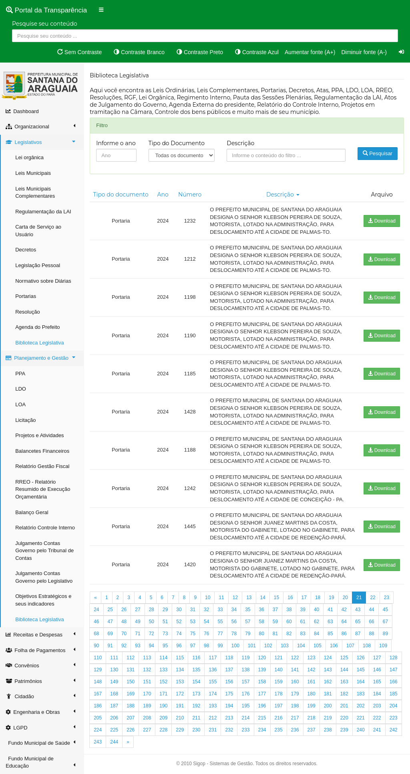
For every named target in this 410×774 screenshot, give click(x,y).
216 (279, 718)
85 (330, 633)
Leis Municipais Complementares (35, 192)
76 (206, 633)
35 (248, 609)
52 (179, 621)
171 (164, 694)
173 (197, 694)
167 (98, 694)
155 (213, 682)
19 (331, 597)
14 (262, 597)
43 (358, 609)
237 (312, 730)
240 (361, 730)
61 (302, 621)
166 (394, 682)
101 (252, 645)
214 (246, 718)
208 (147, 718)
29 (165, 609)
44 (371, 609)
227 (147, 730)
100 (236, 645)
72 (151, 633)
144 (344, 670)
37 (275, 609)
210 (180, 718)
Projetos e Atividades (40, 435)
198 (295, 706)
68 (96, 633)
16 (290, 597)
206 (115, 718)
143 (328, 670)
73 (165, 633)
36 (261, 609)
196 (262, 706)
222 (378, 718)
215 (262, 718)
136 (213, 670)
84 (317, 633)
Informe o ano (116, 143)
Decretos (26, 250)
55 (220, 621)
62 (317, 621)
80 (261, 633)
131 (131, 670)
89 (385, 633)
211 (197, 718)
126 (361, 658)
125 (344, 658)
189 (147, 706)
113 (147, 658)
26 (124, 609)
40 (317, 609)
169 (131, 694)
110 (98, 658)
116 (197, 658)
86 (344, 633)
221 (361, 718)
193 (213, 706)
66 (371, 621)
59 (275, 621)
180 (312, 694)
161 (312, 682)
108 (367, 645)
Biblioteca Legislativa (40, 343)
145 (361, 670)
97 (193, 645)
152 (164, 682)
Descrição (241, 143)
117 (213, 658)
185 (394, 694)
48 (124, 621)
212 (213, 718)
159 (279, 682)
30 (179, 609)
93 (138, 645)
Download (382, 221)
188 (131, 706)
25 (110, 609)
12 (235, 597)
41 (330, 609)
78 (234, 633)
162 (328, 682)
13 (249, 597)
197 (279, 706)
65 (358, 621)
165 (378, 682)
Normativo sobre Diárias (43, 281)
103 (285, 645)
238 (328, 730)
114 (164, 658)
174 (213, 694)
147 (394, 670)
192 (197, 706)
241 (378, 730)
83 (302, 633)
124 (328, 658)
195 (246, 706)
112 (131, 658)
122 (295, 658)
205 (98, 718)
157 (246, 682)
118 (229, 658)
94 (151, 645)
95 (165, 645)
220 (344, 718)
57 (248, 621)
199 (312, 706)
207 (131, 718)
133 (164, 670)
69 (110, 633)
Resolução (28, 312)
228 (164, 730)
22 (373, 597)
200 (328, 706)
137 (229, 670)
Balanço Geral (32, 512)
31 (193, 609)
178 (279, 694)
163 (344, 682)
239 (344, 730)
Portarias (26, 296)
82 (289, 633)
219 (328, 718)
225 (115, 730)
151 (147, 682)
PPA (21, 374)
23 (387, 597)
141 (295, 670)
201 (344, 706)
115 (180, 658)
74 (179, 633)
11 (221, 597)
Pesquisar (377, 153)
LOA (21, 404)
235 (279, 730)
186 (98, 706)
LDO (21, 389)
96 (179, 645)
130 (115, 670)
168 (115, 694)
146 (378, 670)
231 (213, 730)
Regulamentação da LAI (43, 212)
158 (262, 682)
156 (229, 682)
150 (131, 682)
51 (165, 621)
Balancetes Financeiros (43, 451)
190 (164, 706)
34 (234, 609)
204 (394, 706)
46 (96, 621)
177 (262, 694)
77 (220, 633)
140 (279, 670)
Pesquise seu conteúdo (44, 23)
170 (147, 694)
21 (359, 597)
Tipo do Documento (177, 143)
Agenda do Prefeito (38, 327)
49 (138, 621)
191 (180, 706)
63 (330, 621)
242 (394, 730)
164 (361, 682)
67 (385, 621)
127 (378, 658)
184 (378, 694)
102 (269, 645)
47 (110, 621)
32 (206, 609)
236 (295, 730)
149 (115, 682)
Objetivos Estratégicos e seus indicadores (44, 600)
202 (361, 706)
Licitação (26, 420)
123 (312, 658)
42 (344, 609)
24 (96, 609)
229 (180, 730)
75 (193, 633)
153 (180, 682)
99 (220, 645)
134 (180, 670)
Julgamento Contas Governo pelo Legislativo (44, 577)
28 (151, 609)
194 (229, 706)
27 (138, 609)
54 (206, 621)
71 (138, 633)
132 (147, 670)
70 (124, 633)
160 (295, 682)
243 (98, 742)
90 (96, 645)
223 (394, 718)
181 (328, 694)
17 (304, 597)
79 (248, 633)
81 (275, 633)
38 (289, 609)
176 (246, 694)
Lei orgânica (30, 157)
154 (197, 682)
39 (302, 609)
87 (358, 633)
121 (279, 658)
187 (115, 706)
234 (262, 730)
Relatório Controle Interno (45, 528)
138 (246, 670)
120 (262, 658)
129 (98, 670)
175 (229, 694)
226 (131, 730)
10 (208, 597)
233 (246, 730)
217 (295, 718)
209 (164, 718)
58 (261, 621)
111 (115, 658)
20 (345, 597)
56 (234, 621)
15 (276, 597)
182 (344, 694)
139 (262, 670)
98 (206, 645)
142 (312, 670)
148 (98, 682)
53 (193, 621)
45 (385, 609)
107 (351, 645)
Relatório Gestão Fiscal (43, 466)
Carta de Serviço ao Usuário (39, 230)
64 (344, 621)
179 (295, 694)
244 (115, 742)
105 (318, 645)
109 (384, 645)
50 (151, 621)
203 (378, 706)
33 (220, 609)
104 (301, 645)
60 (289, 621)
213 (229, 718)
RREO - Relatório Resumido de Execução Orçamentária (43, 489)
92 (124, 645)
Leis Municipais (33, 173)
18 (318, 597)
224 (98, 730)
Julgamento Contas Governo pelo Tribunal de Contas (45, 550)
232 (229, 730)
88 (371, 633)
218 (312, 718)
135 (197, 670)
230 (197, 730)
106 (334, 645)
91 (110, 645)
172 (180, 694)
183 (361, 694)
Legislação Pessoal (38, 265)
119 (246, 658)
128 (394, 658)
